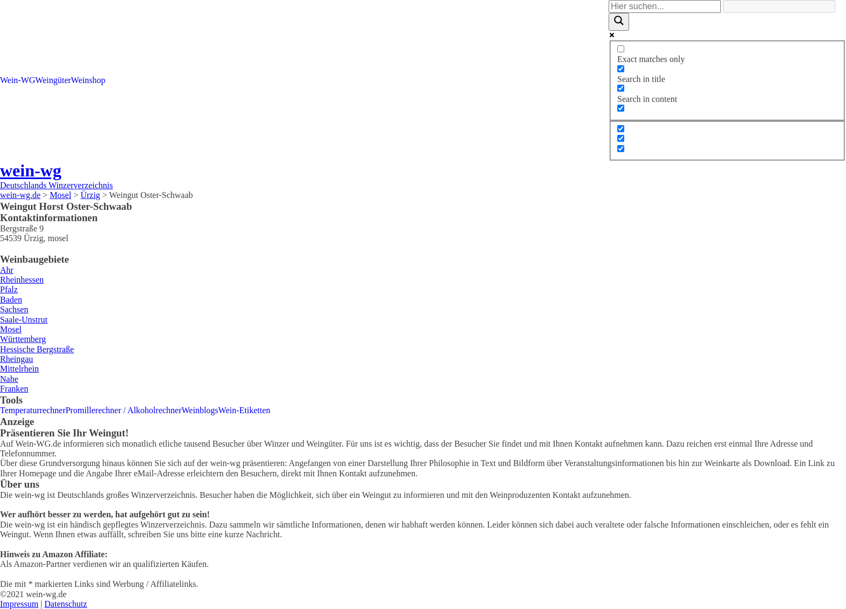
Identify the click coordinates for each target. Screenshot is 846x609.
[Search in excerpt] (620, 108)
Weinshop (88, 80)
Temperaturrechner (32, 410)
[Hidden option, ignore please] (620, 128)
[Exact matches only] (620, 48)
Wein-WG (17, 80)
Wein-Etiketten (244, 410)
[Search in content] (620, 88)
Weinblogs (200, 410)
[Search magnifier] (619, 21)
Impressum (19, 603)
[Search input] (665, 6)
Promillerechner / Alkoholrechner (123, 410)
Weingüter (53, 80)
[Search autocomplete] (779, 6)
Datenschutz (65, 603)
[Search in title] (620, 68)
